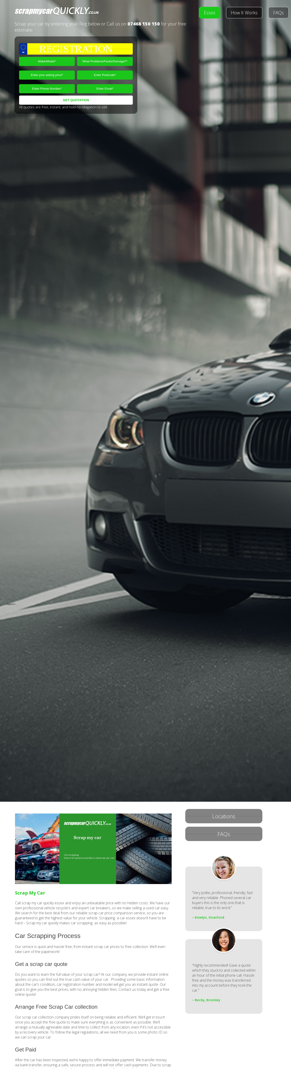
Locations (223, 816)
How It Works (244, 13)
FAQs (278, 13)
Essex (209, 13)
